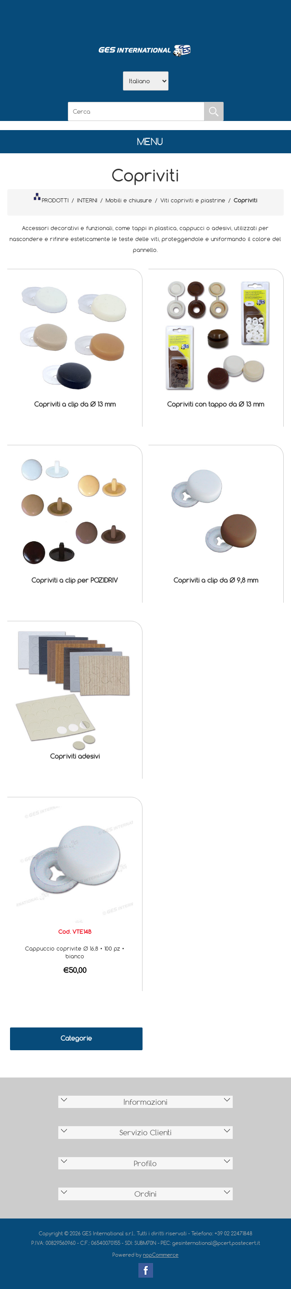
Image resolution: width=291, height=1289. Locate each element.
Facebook (145, 1270)
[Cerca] (136, 111)
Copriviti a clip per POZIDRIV (74, 580)
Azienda (122, 18)
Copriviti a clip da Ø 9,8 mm (216, 580)
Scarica (145, 18)
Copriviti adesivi (75, 756)
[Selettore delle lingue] (145, 81)
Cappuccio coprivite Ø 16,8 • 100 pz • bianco (74, 952)
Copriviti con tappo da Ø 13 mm (215, 404)
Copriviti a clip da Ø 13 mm (75, 404)
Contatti (169, 18)
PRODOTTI (51, 198)
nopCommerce (161, 1254)
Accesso (193, 18)
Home (98, 18)
